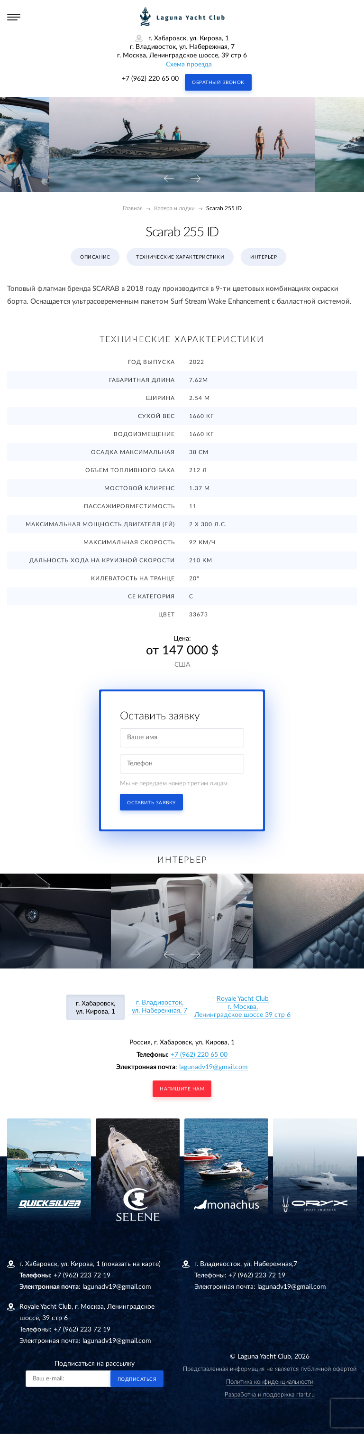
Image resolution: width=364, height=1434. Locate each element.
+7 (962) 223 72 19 (82, 1275)
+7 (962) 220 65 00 (150, 78)
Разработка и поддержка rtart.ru (270, 1395)
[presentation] (169, 179)
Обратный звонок (218, 82)
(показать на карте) (131, 1264)
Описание (95, 257)
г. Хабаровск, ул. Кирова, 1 (95, 1007)
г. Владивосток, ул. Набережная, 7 (159, 1006)
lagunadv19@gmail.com (213, 1067)
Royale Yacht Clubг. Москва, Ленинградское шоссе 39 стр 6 (242, 1007)
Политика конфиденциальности (269, 1382)
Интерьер (263, 257)
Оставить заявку (151, 803)
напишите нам (182, 1089)
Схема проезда (189, 64)
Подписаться (137, 1379)
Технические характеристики (180, 257)
